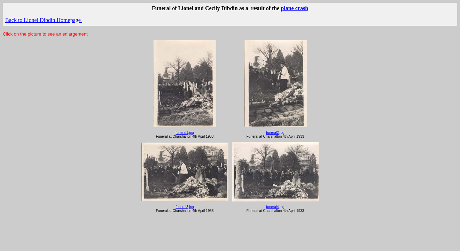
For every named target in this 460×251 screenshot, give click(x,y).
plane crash (294, 8)
